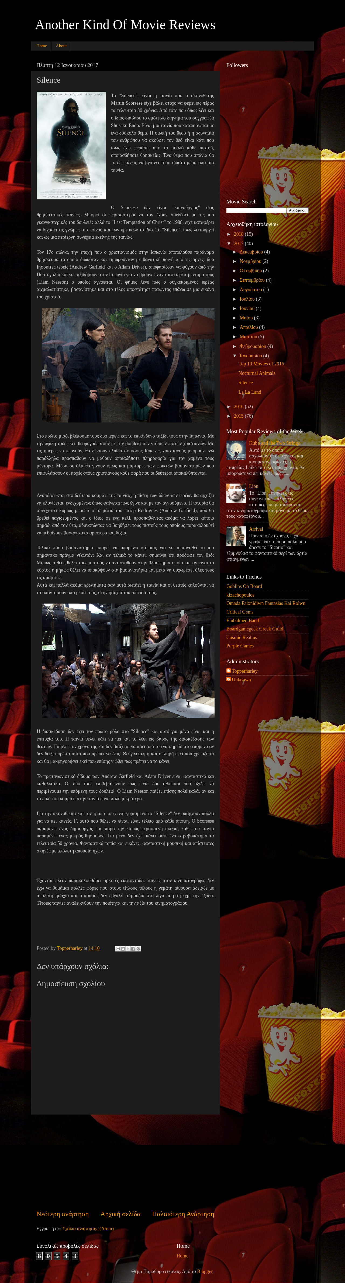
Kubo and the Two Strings (274, 443)
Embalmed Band (242, 620)
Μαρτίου (249, 336)
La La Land (250, 392)
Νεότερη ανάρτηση (62, 1214)
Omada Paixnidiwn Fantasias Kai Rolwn (265, 603)
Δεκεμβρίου (252, 252)
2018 (239, 234)
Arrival (256, 529)
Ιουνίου (248, 308)
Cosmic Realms (241, 637)
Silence (246, 382)
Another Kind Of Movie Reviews (125, 24)
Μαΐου (247, 317)
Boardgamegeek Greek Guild (254, 629)
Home (41, 46)
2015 (239, 416)
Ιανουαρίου (251, 355)
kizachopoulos (240, 595)
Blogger (204, 1271)
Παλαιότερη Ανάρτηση (183, 1214)
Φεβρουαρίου (253, 346)
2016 (239, 406)
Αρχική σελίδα (120, 1214)
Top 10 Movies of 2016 (261, 363)
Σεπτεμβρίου (253, 280)
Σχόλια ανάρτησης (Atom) (88, 1228)
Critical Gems (239, 612)
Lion (253, 486)
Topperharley (245, 671)
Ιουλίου (248, 299)
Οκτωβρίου (251, 270)
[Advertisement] (125, 1162)
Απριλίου (249, 327)
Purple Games (240, 645)
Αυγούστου (251, 289)
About (61, 46)
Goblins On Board (244, 586)
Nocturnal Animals (257, 373)
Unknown (241, 679)
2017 (239, 243)
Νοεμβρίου (251, 261)
